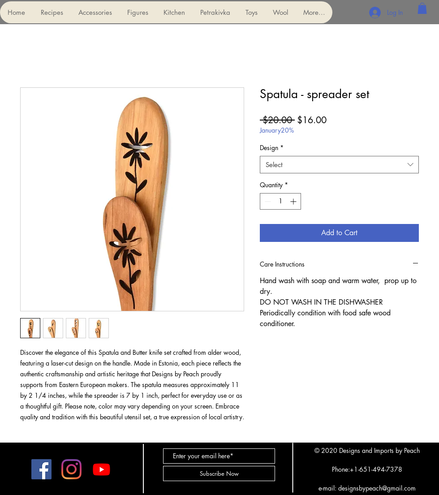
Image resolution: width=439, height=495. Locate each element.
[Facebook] (41, 469)
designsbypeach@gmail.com (377, 488)
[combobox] (339, 164)
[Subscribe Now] (219, 473)
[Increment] (294, 201)
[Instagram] (71, 469)
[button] (94, 12)
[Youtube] (101, 469)
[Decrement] (266, 201)
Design (272, 147)
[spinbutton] (280, 201)
